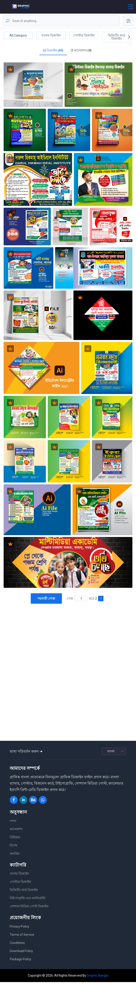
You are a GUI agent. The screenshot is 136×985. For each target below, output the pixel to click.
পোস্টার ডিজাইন (83, 35)
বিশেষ (13, 848)
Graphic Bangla (97, 978)
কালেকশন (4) (80, 52)
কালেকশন (16, 832)
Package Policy (20, 962)
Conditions (17, 946)
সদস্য (13, 824)
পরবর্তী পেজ (46, 601)
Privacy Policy (19, 929)
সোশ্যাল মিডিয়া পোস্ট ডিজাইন (29, 909)
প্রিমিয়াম (15, 840)
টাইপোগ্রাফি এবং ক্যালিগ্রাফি (27, 901)
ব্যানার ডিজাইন (51, 35)
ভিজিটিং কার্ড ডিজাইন (116, 37)
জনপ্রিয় (14, 856)
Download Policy (21, 954)
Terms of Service (22, 937)
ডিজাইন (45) (53, 52)
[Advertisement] (69, 643)
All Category (18, 35)
